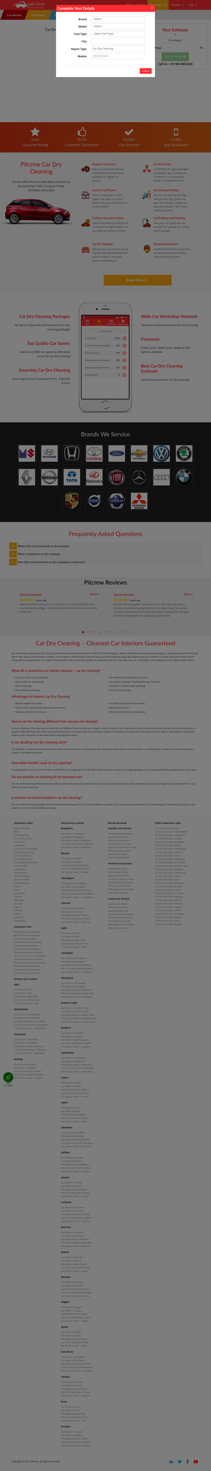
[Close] (152, 8)
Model (82, 26)
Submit (146, 70)
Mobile (82, 56)
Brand (83, 19)
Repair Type (79, 49)
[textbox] (117, 41)
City (84, 41)
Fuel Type (80, 34)
